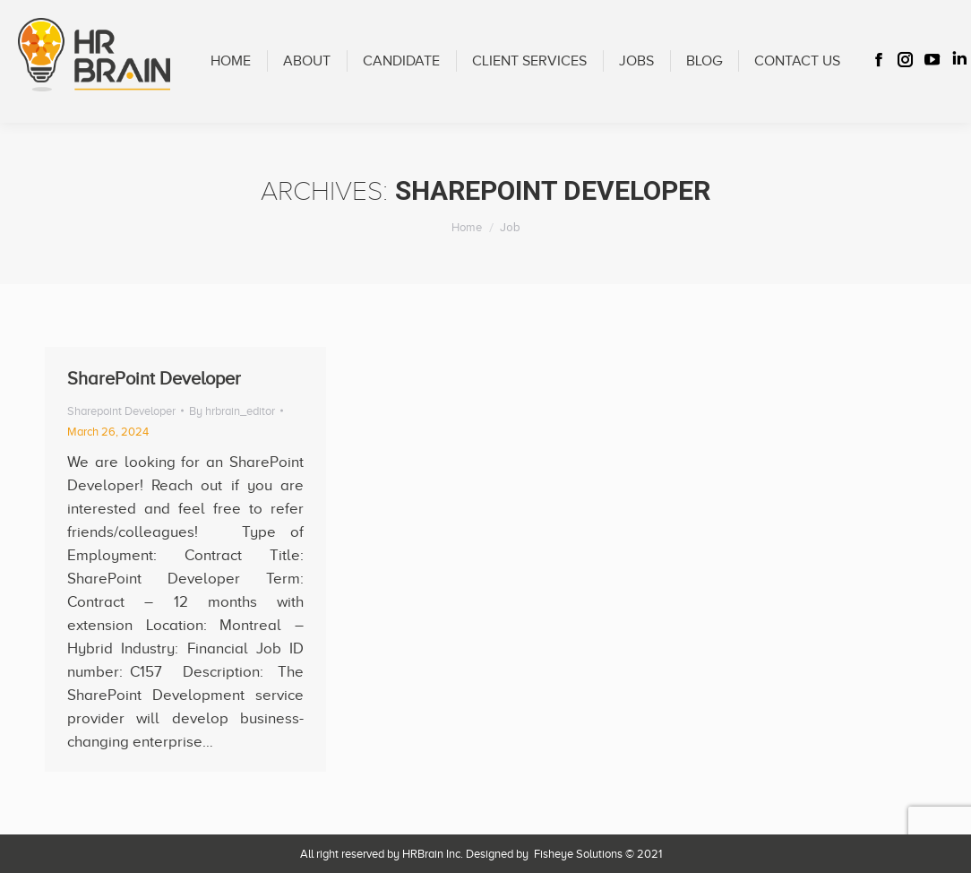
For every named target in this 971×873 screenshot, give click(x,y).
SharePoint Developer (154, 378)
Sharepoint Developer (121, 411)
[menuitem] (230, 61)
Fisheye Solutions (578, 853)
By (232, 411)
